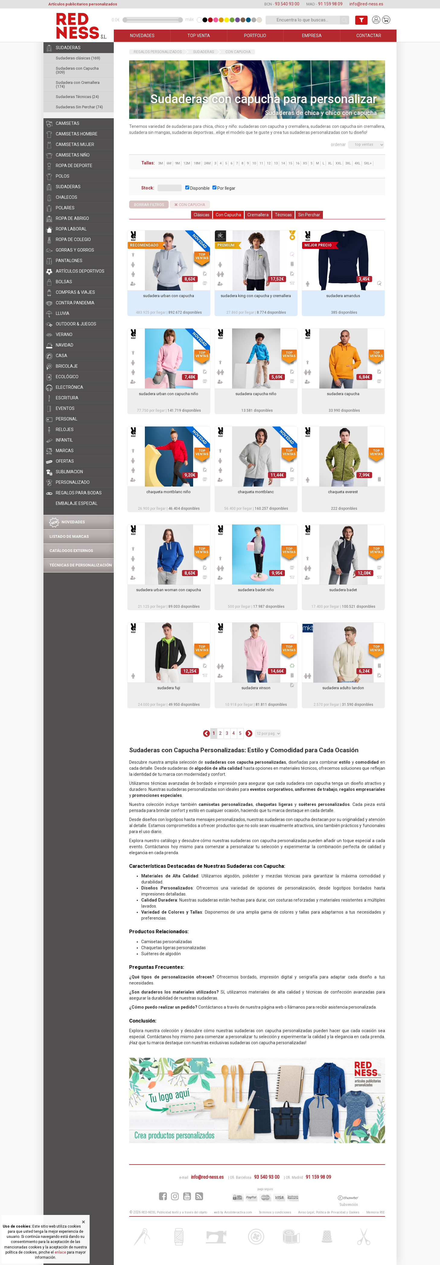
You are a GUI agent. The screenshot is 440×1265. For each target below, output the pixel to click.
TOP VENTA (198, 35)
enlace (60, 1252)
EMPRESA (312, 35)
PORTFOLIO (255, 35)
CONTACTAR (368, 35)
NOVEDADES (142, 35)
